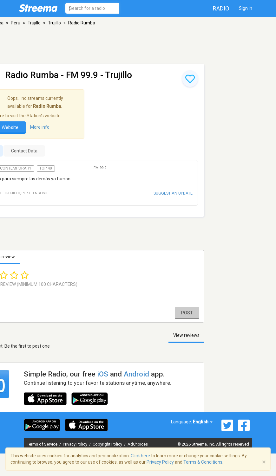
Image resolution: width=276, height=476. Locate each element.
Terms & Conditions (202, 462)
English (203, 421)
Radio (221, 8)
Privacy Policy (75, 444)
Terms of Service (42, 444)
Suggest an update (173, 193)
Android (136, 374)
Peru (15, 22)
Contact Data (24, 150)
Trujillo (34, 22)
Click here (140, 455)
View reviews (186, 335)
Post (187, 313)
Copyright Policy (108, 444)
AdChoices (138, 444)
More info (39, 127)
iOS (102, 374)
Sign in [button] (245, 8)
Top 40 (45, 168)
